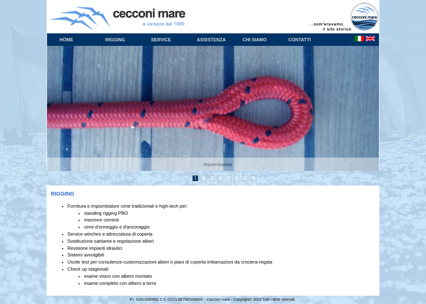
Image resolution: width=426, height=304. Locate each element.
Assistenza (211, 39)
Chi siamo (255, 39)
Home (66, 39)
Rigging (115, 39)
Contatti (299, 39)
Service (161, 39)
